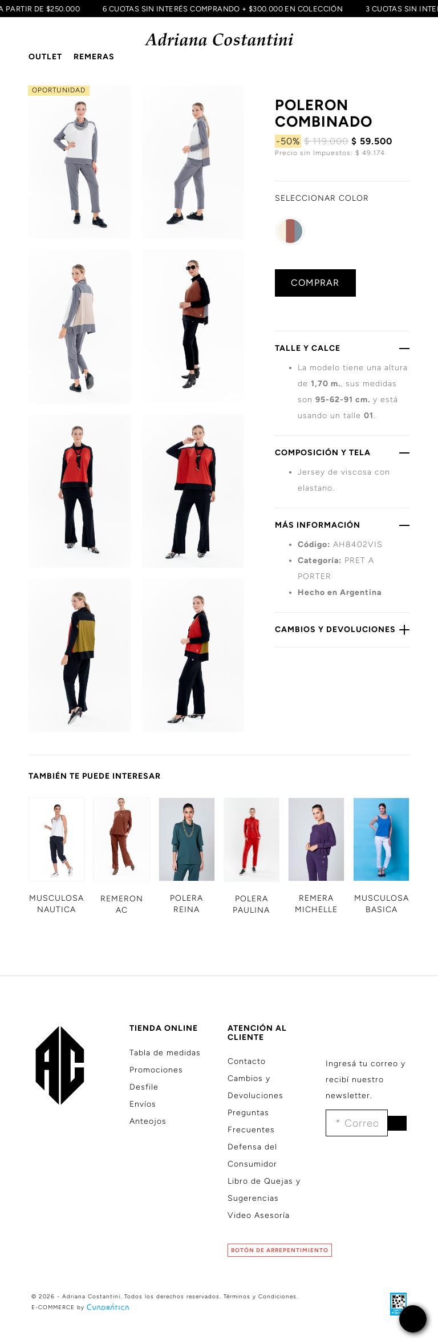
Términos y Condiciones (260, 1296)
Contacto (247, 1061)
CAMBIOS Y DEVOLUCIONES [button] (342, 629)
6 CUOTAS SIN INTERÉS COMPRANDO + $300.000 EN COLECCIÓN (220, 9)
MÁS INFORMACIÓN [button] (342, 525)
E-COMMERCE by (81, 1307)
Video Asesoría (259, 1215)
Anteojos (148, 1121)
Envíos (142, 1104)
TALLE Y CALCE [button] (342, 348)
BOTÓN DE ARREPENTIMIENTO (279, 1250)
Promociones (156, 1070)
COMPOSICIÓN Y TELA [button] (342, 452)
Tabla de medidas (165, 1053)
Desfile (144, 1087)
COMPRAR (315, 282)
